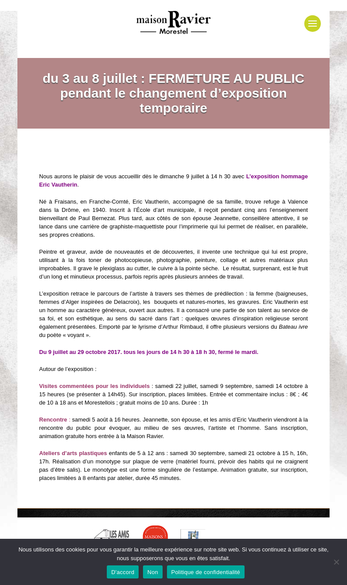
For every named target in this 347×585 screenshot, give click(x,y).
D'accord (122, 572)
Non (152, 572)
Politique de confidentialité (205, 572)
